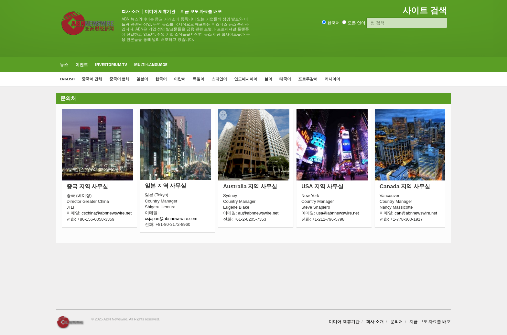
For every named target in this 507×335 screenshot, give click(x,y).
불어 (268, 79)
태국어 (285, 79)
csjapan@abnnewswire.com (171, 218)
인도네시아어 (245, 79)
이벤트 (81, 64)
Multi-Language (150, 64)
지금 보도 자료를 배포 (201, 11)
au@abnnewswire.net (258, 213)
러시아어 (332, 79)
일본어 (142, 79)
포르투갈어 (308, 79)
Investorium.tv (111, 64)
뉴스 (64, 64)
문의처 (396, 321)
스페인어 (219, 79)
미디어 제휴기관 (160, 11)
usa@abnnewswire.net (337, 213)
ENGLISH (67, 79)
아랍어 (180, 79)
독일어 (198, 79)
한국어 (161, 79)
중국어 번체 (119, 79)
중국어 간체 (92, 79)
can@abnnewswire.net (415, 213)
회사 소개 (131, 11)
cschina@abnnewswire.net (106, 213)
